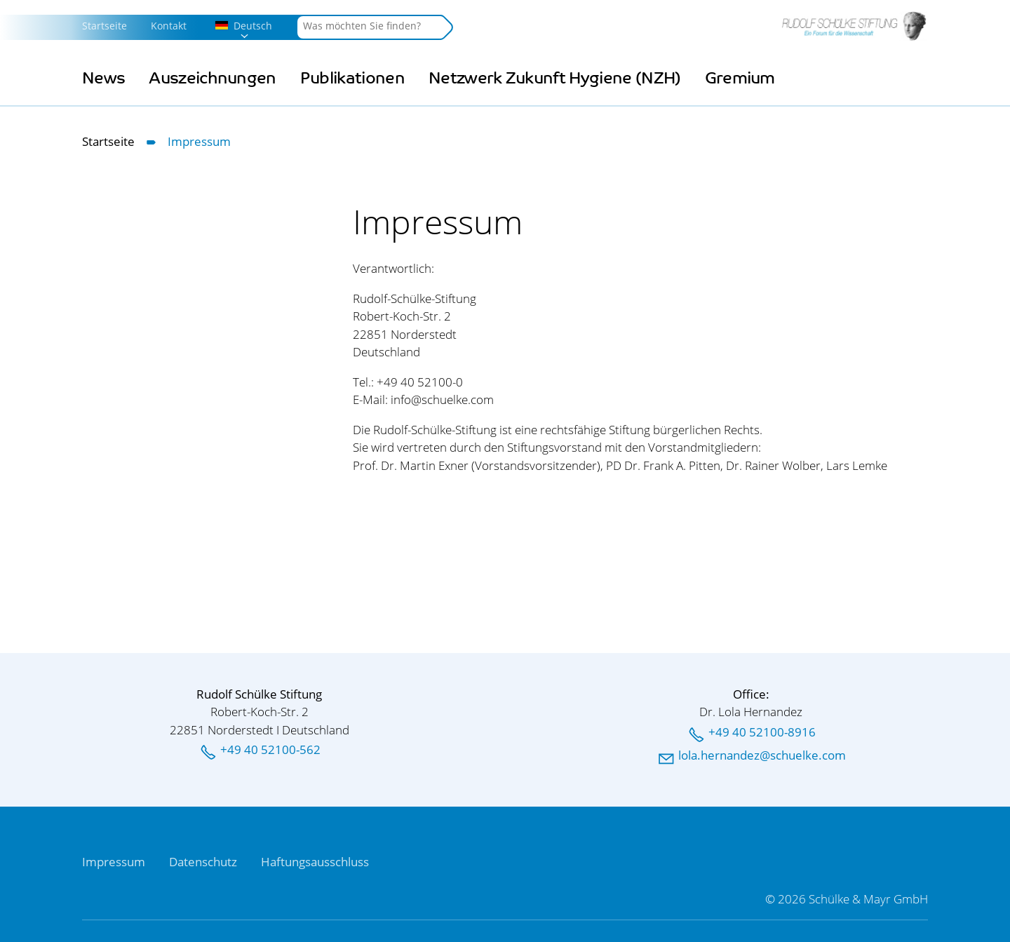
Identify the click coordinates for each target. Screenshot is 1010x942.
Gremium (740, 78)
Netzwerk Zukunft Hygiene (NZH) (555, 78)
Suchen (445, 27)
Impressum (113, 862)
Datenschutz (203, 862)
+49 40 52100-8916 (762, 732)
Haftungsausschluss (315, 862)
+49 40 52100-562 (270, 749)
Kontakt (169, 25)
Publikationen (352, 78)
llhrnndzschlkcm (762, 755)
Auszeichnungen (212, 78)
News (103, 78)
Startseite (104, 25)
